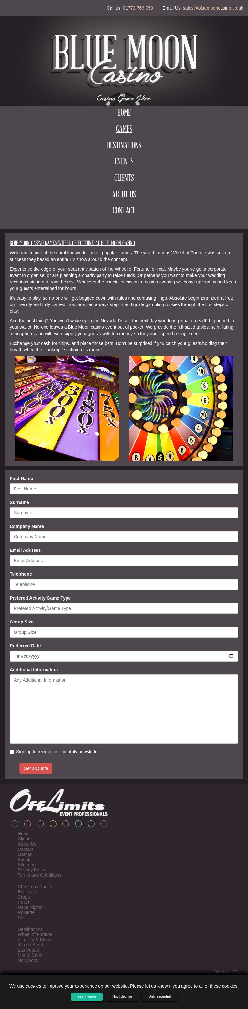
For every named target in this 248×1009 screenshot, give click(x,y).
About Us (124, 195)
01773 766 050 (138, 8)
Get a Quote (36, 768)
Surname (19, 502)
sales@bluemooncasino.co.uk (213, 8)
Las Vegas (28, 949)
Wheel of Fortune (35, 934)
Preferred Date (25, 645)
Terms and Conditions (39, 875)
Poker (24, 902)
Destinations (124, 145)
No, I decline (122, 996)
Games (124, 129)
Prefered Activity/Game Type (40, 598)
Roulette (26, 912)
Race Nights (30, 907)
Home (124, 113)
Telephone (21, 574)
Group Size (22, 621)
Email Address (25, 550)
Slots (23, 917)
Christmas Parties (35, 886)
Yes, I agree (87, 996)
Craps (24, 897)
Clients (124, 178)
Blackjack (27, 891)
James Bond (30, 944)
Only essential (159, 996)
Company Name (27, 526)
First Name (21, 478)
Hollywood (28, 960)
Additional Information (34, 669)
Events (124, 162)
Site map (27, 864)
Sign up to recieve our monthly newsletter (54, 751)
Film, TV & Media (35, 939)
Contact (124, 211)
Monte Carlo (30, 955)
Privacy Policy (32, 869)
